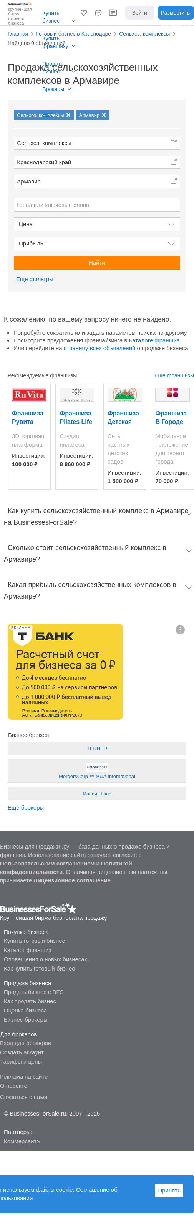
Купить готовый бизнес (34, 940)
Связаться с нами (23, 1097)
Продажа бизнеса (27, 983)
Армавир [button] (29, 181)
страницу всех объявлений (100, 348)
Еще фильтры (34, 279)
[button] (84, 13)
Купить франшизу (55, 42)
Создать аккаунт (22, 1052)
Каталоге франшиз (154, 340)
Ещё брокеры (26, 807)
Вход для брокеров (25, 1043)
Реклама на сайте (24, 1076)
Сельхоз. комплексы (44, 143)
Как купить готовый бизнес (39, 968)
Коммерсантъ (22, 1141)
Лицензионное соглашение (72, 880)
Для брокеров (18, 1034)
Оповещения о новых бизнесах (45, 959)
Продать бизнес (53, 68)
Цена (26, 224)
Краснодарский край (44, 162)
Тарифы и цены (21, 1061)
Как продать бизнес (30, 1001)
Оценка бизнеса (25, 1010)
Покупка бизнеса (26, 932)
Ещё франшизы (174, 375)
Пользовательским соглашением (47, 863)
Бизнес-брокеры (26, 1019)
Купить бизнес (51, 17)
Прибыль (31, 243)
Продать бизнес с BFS (34, 992)
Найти (97, 262)
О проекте (13, 1085)
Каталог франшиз (27, 950)
